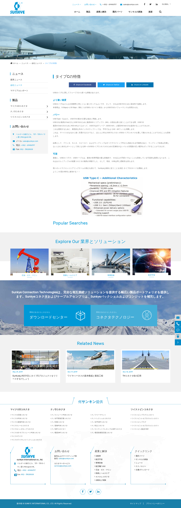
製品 (88, 12)
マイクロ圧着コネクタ (18, 415)
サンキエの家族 (135, 12)
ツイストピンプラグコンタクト (142, 415)
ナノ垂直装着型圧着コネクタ (101, 433)
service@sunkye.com (62, 466)
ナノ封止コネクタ (97, 426)
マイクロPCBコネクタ (18, 418)
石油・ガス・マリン (29, 275)
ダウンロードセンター (48, 317)
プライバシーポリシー (155, 504)
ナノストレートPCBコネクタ (61, 415)
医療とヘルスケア (70, 275)
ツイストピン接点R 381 (139, 429)
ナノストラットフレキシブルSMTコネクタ (106, 429)
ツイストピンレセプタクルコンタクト (145, 418)
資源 (150, 12)
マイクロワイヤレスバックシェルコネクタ (26, 440)
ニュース (76, 4)
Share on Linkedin (140, 85)
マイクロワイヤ (16, 436)
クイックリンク (143, 451)
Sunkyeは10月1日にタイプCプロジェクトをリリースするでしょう (35, 377)
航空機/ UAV (100, 466)
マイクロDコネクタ (19, 106)
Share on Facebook (82, 85)
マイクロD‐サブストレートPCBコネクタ (25, 433)
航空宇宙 (151, 275)
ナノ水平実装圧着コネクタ (60, 418)
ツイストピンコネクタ (20, 117)
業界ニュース (16, 80)
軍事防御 (110, 275)
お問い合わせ (90, 4)
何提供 (90, 402)
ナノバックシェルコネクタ (101, 418)
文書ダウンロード (143, 470)
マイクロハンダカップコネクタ (22, 429)
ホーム (77, 12)
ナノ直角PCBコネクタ (58, 426)
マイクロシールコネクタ (19, 426)
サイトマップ (135, 504)
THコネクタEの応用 (132, 376)
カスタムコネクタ (102, 477)
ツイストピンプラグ (138, 422)
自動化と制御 (101, 480)
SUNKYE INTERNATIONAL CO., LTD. (39, 504)
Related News (90, 343)
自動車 (98, 456)
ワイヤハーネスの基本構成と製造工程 (85, 376)
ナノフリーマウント (98, 415)
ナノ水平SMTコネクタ (99, 422)
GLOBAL (165, 4)
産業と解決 (101, 12)
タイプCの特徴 (51, 63)
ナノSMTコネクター (58, 429)
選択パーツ (117, 12)
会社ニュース (37, 63)
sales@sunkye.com (130, 4)
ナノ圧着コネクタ (57, 422)
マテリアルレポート (19, 91)
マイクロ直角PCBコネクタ (20, 422)
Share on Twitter (111, 85)
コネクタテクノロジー (115, 317)
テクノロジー (141, 466)
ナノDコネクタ (17, 111)
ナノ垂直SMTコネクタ (58, 433)
